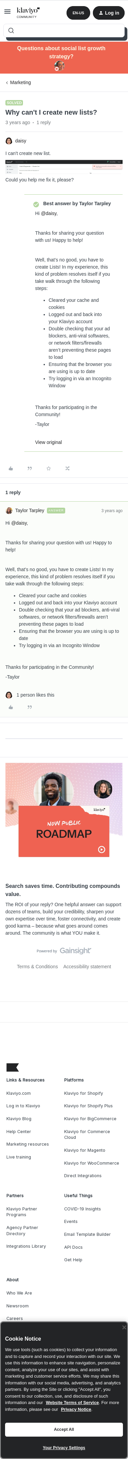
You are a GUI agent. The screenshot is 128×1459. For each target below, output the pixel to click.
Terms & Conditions (37, 966)
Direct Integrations (83, 1175)
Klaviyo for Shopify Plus (88, 1105)
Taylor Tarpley (29, 510)
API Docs (73, 1247)
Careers (14, 1318)
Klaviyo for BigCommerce (90, 1118)
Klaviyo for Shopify (83, 1093)
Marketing (20, 82)
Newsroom (17, 1305)
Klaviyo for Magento (84, 1150)
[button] (7, 14)
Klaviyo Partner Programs (21, 1212)
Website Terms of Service (72, 1402)
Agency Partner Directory (22, 1230)
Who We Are (19, 1293)
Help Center (18, 1131)
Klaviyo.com (18, 1093)
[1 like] (29, 695)
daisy (20, 140)
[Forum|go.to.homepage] (28, 12)
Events (71, 1221)
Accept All (64, 1429)
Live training (18, 1157)
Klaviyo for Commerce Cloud (87, 1134)
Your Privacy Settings (64, 1447)
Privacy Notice (76, 1409)
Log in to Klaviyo (23, 1105)
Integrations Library (26, 1246)
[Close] (124, 1327)
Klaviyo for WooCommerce (91, 1163)
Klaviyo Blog (18, 1118)
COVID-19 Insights (82, 1208)
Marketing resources (27, 1144)
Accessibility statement (87, 966)
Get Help (73, 1259)
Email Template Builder (87, 1234)
